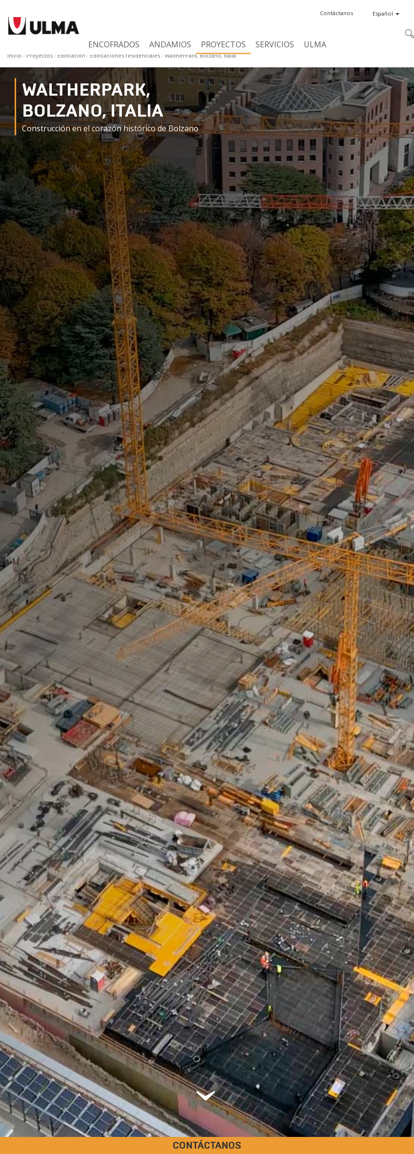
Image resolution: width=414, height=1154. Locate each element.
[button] (336, 13)
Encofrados (113, 44)
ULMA (315, 44)
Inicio (14, 55)
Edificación (71, 55)
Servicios (275, 44)
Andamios (170, 44)
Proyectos (223, 44)
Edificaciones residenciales (125, 55)
